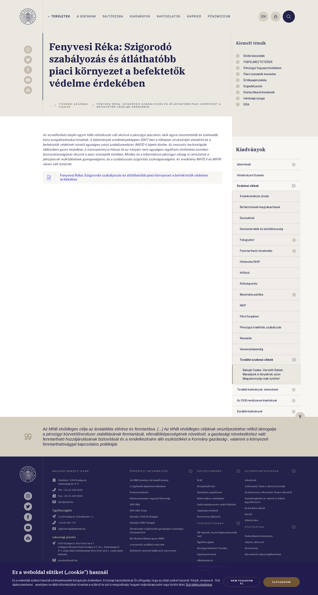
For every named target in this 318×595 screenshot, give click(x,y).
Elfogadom (281, 582)
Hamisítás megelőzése (209, 492)
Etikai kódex (251, 520)
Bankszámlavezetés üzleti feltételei (216, 504)
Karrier (248, 514)
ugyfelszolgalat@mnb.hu (71, 528)
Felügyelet (247, 240)
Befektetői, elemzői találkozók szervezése (153, 550)
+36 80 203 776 (67, 522)
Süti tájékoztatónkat (199, 584)
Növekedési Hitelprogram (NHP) (147, 538)
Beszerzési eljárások (208, 516)
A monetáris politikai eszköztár (147, 544)
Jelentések (244, 164)
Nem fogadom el (242, 582)
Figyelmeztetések (206, 554)
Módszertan (251, 548)
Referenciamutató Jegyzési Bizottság (150, 498)
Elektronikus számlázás (210, 498)
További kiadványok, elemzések (257, 389)
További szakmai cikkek (256, 359)
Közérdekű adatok (255, 508)
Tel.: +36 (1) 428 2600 (70, 489)
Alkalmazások (205, 560)
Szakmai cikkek (248, 185)
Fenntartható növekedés (256, 250)
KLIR (199, 480)
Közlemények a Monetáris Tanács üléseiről (268, 492)
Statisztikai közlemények (259, 536)
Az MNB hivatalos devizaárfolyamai (149, 480)
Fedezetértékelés (139, 492)
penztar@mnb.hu (67, 560)
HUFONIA (135, 504)
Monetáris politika (251, 294)
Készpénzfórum (206, 486)
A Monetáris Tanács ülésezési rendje (265, 486)
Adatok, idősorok (254, 542)
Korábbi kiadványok (250, 411)
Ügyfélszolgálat (205, 542)
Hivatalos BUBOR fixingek (144, 516)
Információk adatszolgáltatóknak (263, 554)
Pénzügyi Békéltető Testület (212, 548)
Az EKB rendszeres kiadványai (257, 400)
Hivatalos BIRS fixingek (142, 522)
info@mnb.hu (65, 501)
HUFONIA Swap (138, 510)
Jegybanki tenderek (207, 510)
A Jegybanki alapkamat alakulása (148, 486)
